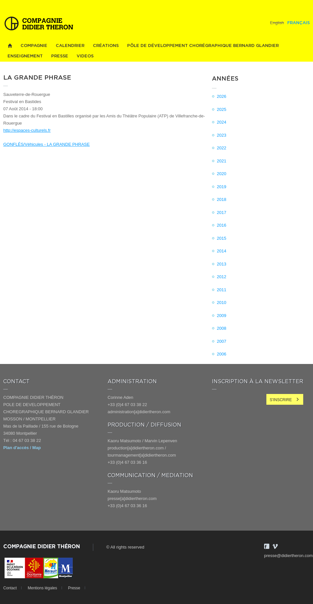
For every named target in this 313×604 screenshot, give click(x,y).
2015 (221, 238)
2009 (221, 315)
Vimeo (275, 546)
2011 (221, 289)
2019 (221, 186)
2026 (221, 96)
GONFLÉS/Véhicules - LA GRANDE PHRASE (46, 144)
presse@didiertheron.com (288, 555)
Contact (10, 588)
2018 (221, 199)
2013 (221, 264)
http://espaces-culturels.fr (27, 130)
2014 (221, 251)
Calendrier (70, 46)
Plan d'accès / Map (22, 447)
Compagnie (34, 46)
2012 (221, 276)
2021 (221, 161)
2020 (221, 173)
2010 (221, 302)
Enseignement (25, 56)
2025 (221, 109)
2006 (221, 354)
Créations (106, 46)
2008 (221, 328)
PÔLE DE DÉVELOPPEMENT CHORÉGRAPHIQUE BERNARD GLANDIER (203, 46)
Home (9, 45)
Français (298, 23)
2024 (221, 122)
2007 (221, 341)
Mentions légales (42, 588)
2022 (221, 147)
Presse (59, 56)
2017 (221, 212)
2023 (221, 135)
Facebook (266, 546)
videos (85, 56)
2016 (221, 225)
